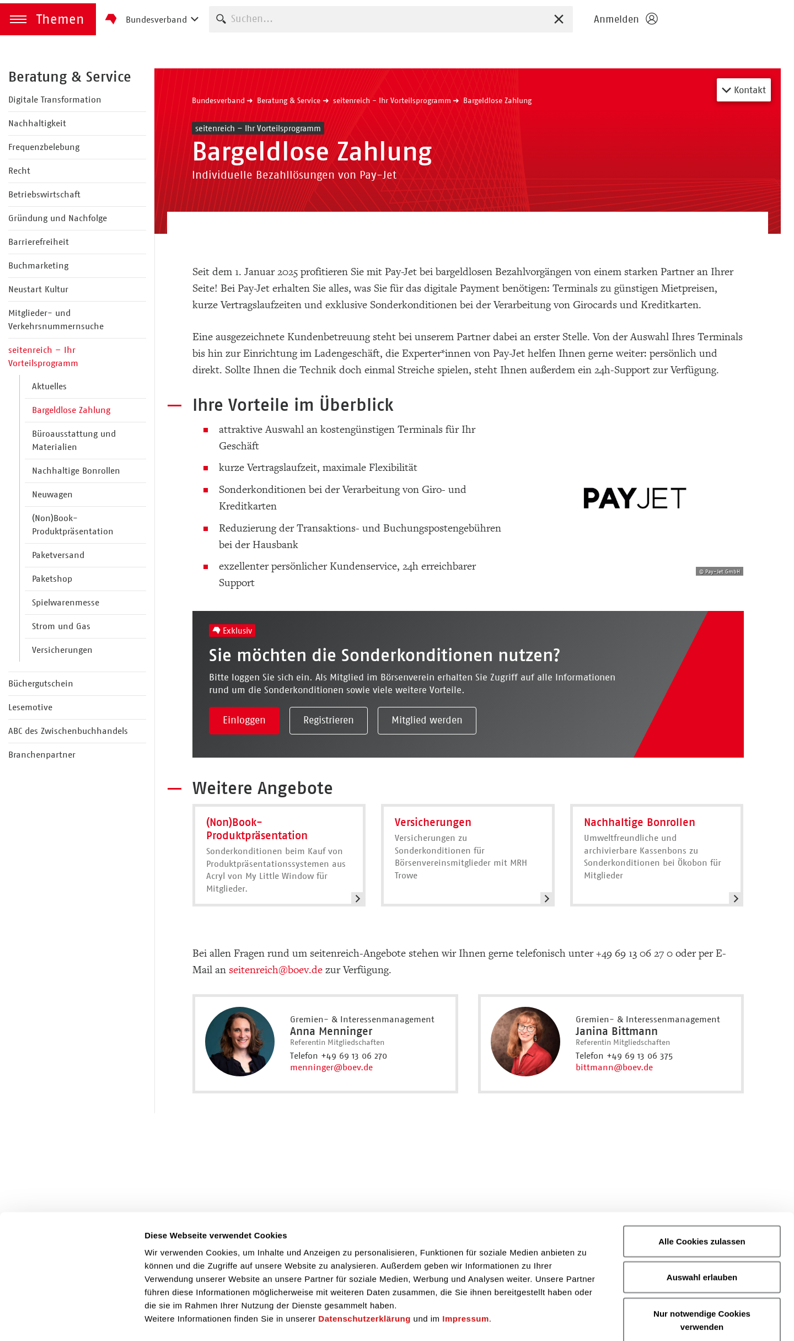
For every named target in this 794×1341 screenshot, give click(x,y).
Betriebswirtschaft (44, 194)
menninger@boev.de (331, 1067)
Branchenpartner (42, 754)
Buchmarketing (38, 265)
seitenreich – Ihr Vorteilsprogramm (43, 356)
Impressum (465, 1260)
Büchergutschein (40, 683)
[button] (48, 19)
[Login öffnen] (625, 19)
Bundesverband (218, 100)
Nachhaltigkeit (37, 123)
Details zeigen (586, 1319)
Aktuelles (49, 386)
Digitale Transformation (54, 99)
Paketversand (58, 555)
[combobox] (390, 19)
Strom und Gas (61, 626)
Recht (19, 170)
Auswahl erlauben (702, 1219)
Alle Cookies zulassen (701, 1183)
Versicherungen (62, 650)
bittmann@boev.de (614, 1067)
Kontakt (744, 89)
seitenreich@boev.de (276, 970)
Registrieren (328, 720)
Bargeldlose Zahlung (71, 410)
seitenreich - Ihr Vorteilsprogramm (392, 100)
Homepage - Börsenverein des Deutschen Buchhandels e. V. (729, 19)
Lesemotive (30, 707)
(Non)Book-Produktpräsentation (73, 525)
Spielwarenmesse (65, 602)
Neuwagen (52, 494)
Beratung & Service (69, 76)
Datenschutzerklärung (364, 1260)
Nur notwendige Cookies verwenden (701, 1262)
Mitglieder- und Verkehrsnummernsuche (56, 319)
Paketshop (52, 578)
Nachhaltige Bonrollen (76, 470)
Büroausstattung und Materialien (74, 440)
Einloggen (244, 720)
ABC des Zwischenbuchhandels (68, 731)
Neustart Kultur (38, 289)
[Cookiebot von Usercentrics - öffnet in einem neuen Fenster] (71, 1319)
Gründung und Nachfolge (57, 218)
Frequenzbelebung (43, 147)
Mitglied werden (427, 720)
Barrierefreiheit (38, 242)
